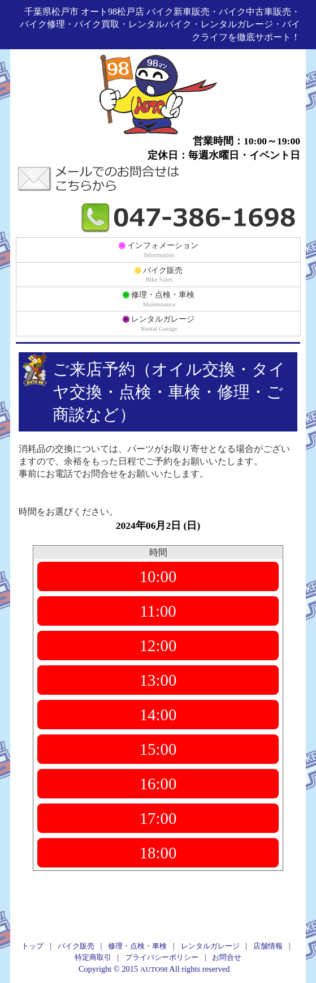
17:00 (158, 818)
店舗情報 (268, 946)
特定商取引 (93, 957)
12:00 (158, 645)
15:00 (158, 749)
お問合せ (226, 957)
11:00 (158, 611)
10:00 (158, 576)
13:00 (158, 680)
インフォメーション (158, 249)
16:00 (158, 784)
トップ (32, 946)
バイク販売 (158, 274)
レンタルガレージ (158, 323)
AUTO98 (154, 969)
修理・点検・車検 (158, 298)
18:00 (158, 853)
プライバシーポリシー (161, 957)
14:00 (158, 715)
